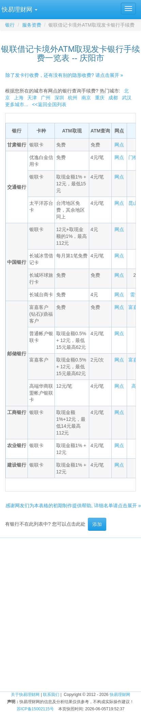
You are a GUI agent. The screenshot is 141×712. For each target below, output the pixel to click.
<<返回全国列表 (49, 104)
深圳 (59, 97)
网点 (119, 144)
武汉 (126, 97)
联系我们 (51, 694)
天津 (32, 97)
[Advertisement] (71, 602)
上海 (19, 97)
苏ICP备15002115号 (35, 709)
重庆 (100, 97)
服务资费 (31, 25)
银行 (10, 25)
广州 (45, 97)
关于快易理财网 (25, 694)
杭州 (72, 97)
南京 (86, 97)
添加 (97, 524)
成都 (113, 97)
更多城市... (16, 104)
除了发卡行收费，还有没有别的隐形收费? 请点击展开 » (64, 75)
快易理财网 (120, 694)
